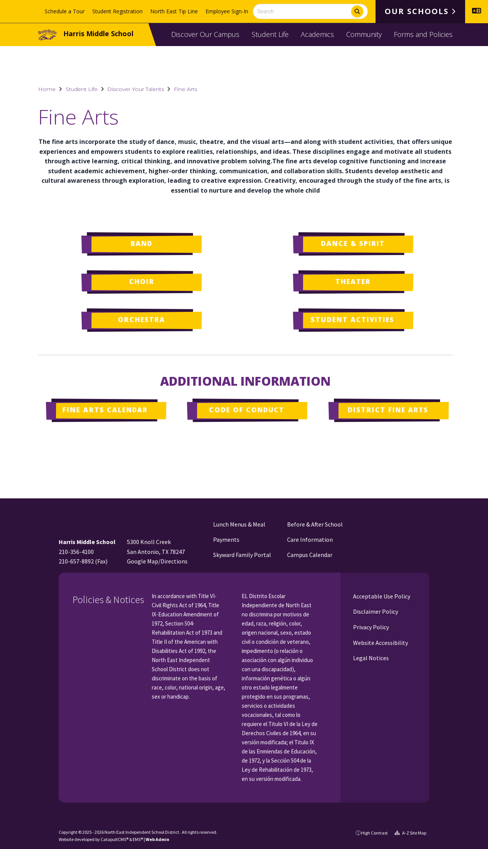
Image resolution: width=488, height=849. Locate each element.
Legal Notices (370, 658)
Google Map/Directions (157, 561)
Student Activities (352, 319)
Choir (141, 281)
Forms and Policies (423, 34)
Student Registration (117, 11)
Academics (317, 34)
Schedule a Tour (65, 11)
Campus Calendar (309, 555)
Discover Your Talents (135, 89)
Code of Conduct (246, 409)
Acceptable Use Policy (381, 596)
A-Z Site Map (410, 833)
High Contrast (374, 833)
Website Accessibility (380, 642)
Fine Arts (185, 89)
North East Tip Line (174, 11)
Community (364, 34)
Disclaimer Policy (375, 611)
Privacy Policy (370, 627)
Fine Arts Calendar (105, 409)
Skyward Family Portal (242, 555)
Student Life (270, 34)
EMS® (138, 839)
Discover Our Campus (205, 34)
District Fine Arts (387, 409)
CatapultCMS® (114, 839)
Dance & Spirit (353, 243)
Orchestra (141, 319)
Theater (353, 281)
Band (141, 243)
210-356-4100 (76, 551)
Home (47, 89)
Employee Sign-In (226, 11)
